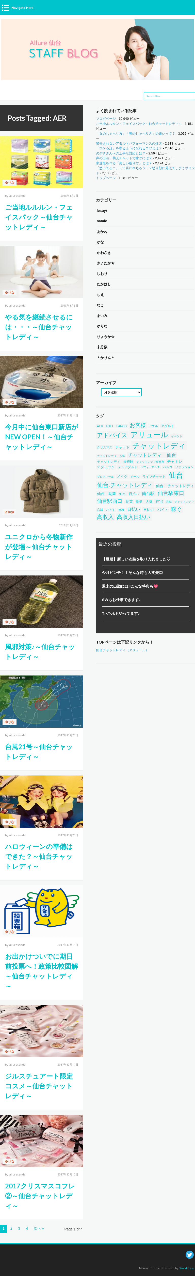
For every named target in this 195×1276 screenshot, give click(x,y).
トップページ (106, 178)
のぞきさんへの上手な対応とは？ (120, 153)
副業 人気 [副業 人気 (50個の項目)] (144, 502)
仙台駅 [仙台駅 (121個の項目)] (148, 493)
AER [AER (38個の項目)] (100, 426)
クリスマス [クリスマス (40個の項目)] (104, 447)
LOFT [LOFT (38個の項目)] (109, 426)
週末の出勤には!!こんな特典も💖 (130, 586)
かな (100, 242)
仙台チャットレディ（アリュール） (122, 650)
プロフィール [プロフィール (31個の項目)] (105, 476)
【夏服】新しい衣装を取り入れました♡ (136, 559)
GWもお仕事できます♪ (121, 599)
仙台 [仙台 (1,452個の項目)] (176, 475)
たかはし (104, 284)
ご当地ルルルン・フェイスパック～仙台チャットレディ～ (39, 217)
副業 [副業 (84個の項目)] (129, 501)
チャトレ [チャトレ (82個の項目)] (174, 461)
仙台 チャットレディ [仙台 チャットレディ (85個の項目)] (175, 486)
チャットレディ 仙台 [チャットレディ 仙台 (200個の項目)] (152, 455)
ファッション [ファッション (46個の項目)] (184, 467)
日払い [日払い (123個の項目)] (133, 509)
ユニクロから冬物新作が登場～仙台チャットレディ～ (39, 547)
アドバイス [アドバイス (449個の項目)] (112, 435)
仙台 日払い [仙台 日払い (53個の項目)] (129, 494)
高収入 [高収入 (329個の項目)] (105, 517)
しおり (102, 274)
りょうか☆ (106, 337)
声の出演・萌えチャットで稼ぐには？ (124, 158)
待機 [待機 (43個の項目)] (121, 510)
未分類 (102, 347)
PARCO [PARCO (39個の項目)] (122, 426)
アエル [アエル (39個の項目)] (153, 426)
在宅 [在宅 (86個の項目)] (159, 501)
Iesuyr (9, 512)
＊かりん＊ (106, 358)
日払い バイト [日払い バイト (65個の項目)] (155, 510)
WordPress (187, 1268)
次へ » (39, 1228)
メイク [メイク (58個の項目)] (122, 476)
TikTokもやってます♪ (121, 613)
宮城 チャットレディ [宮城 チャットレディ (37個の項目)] (180, 501)
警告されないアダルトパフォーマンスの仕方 (129, 143)
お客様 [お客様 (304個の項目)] (138, 425)
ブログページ (106, 119)
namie (102, 221)
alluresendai (17, 195)
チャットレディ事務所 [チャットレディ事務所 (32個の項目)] (150, 461)
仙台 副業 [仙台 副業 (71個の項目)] (106, 494)
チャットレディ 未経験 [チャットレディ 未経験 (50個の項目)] (115, 462)
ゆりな (9, 183)
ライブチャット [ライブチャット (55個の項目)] (154, 476)
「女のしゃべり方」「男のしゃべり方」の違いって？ (135, 133)
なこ (100, 305)
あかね (102, 232)
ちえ (100, 295)
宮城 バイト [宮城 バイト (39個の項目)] (106, 509)
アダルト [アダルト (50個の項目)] (167, 426)
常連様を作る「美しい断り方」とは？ (124, 163)
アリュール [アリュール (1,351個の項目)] (149, 435)
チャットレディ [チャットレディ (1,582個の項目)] (159, 446)
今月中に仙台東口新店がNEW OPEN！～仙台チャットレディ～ (41, 437)
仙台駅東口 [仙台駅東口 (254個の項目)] (171, 493)
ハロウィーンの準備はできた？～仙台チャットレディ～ (39, 856)
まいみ (102, 316)
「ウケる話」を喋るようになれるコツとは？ (129, 148)
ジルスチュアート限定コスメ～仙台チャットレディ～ (39, 1086)
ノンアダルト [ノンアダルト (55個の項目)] (128, 467)
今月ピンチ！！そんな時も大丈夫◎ (132, 572)
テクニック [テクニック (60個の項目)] (106, 467)
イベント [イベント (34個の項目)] (176, 436)
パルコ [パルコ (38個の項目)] (167, 467)
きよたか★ (106, 263)
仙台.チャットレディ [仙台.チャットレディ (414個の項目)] (125, 485)
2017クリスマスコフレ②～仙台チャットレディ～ (40, 1196)
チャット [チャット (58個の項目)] (122, 447)
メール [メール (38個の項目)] (134, 476)
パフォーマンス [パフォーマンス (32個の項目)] (150, 467)
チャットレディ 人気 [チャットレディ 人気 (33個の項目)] (111, 455)
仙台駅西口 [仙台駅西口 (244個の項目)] (109, 501)
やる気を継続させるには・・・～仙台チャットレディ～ (39, 327)
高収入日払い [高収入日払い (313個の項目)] (134, 517)
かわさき (104, 253)
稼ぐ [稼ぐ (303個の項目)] (176, 509)
